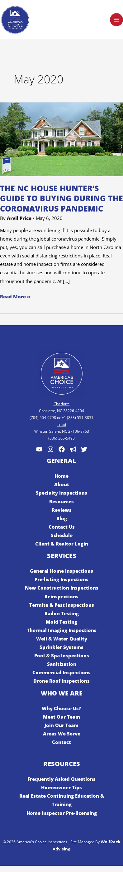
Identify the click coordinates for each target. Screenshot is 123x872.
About (61, 484)
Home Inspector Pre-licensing (61, 813)
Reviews (62, 510)
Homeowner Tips (61, 787)
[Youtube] (39, 449)
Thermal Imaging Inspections (62, 630)
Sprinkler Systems (61, 647)
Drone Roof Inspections (61, 681)
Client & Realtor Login (61, 544)
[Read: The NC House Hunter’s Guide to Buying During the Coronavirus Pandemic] (61, 139)
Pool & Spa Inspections (61, 655)
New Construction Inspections (61, 588)
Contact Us (62, 527)
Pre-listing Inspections (61, 579)
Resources (61, 501)
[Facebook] (62, 449)
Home (61, 476)
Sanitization (61, 664)
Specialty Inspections (61, 493)
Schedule (62, 535)
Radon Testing (62, 613)
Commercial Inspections (61, 672)
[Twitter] (84, 449)
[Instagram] (50, 449)
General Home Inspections (61, 571)
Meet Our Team (61, 717)
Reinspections (61, 596)
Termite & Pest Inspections (61, 605)
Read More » (15, 296)
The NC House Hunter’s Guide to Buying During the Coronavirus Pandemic (61, 198)
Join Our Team (61, 725)
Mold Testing (61, 622)
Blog (61, 518)
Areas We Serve (61, 733)
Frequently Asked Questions (61, 779)
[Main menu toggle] (116, 19)
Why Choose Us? (61, 708)
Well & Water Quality (61, 638)
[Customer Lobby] (73, 449)
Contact (61, 742)
